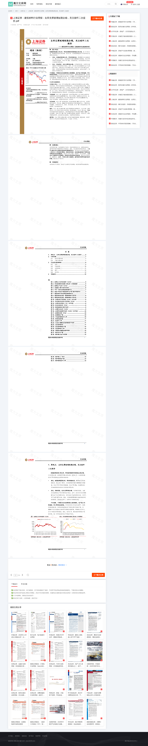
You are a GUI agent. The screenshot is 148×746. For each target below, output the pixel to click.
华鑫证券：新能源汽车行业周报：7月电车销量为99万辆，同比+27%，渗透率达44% (123, 22)
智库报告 (39, 4)
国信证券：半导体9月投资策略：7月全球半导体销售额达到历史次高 (123, 65)
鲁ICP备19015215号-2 (131, 741)
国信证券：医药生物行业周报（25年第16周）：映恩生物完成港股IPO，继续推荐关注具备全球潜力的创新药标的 (123, 26)
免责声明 (37, 736)
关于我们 (10, 736)
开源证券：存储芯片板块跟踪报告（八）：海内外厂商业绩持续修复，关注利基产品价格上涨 (123, 36)
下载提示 (14, 584)
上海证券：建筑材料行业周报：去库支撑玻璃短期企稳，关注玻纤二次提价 (48, 11)
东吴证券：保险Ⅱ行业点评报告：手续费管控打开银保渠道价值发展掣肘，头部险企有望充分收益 (123, 55)
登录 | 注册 (135, 4)
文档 (16, 11)
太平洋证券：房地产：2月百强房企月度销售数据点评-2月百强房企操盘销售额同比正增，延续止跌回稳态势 (123, 31)
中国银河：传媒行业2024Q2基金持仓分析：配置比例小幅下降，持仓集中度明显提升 (123, 60)
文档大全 (22, 11)
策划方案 (49, 4)
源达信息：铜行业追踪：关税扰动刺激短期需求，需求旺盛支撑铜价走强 (123, 46)
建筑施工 (58, 4)
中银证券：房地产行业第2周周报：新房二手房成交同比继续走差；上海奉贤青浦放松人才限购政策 (123, 51)
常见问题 (24, 584)
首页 (31, 4)
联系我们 (17, 736)
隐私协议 (24, 736)
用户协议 (31, 736)
